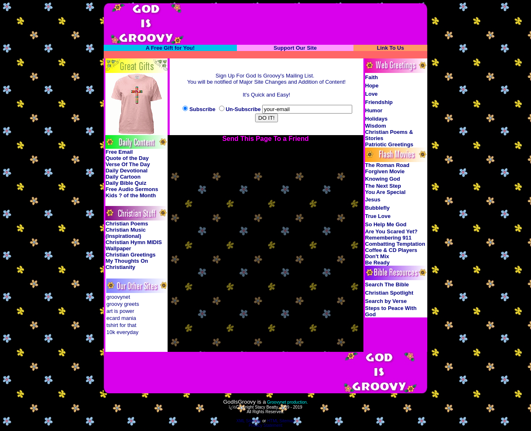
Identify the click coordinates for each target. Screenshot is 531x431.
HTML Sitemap (281, 421)
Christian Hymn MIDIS (133, 242)
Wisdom (375, 126)
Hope (372, 85)
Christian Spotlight (389, 293)
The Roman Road (387, 165)
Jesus (372, 199)
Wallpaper (118, 248)
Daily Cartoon (123, 177)
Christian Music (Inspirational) (125, 233)
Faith (371, 77)
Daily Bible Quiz (125, 183)
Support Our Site (295, 48)
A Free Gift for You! (170, 48)
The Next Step (383, 186)
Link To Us (390, 48)
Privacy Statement (265, 425)
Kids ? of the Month (130, 195)
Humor (373, 110)
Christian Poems (126, 223)
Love (371, 94)
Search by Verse (386, 301)
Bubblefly (377, 208)
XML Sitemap (248, 421)
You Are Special (385, 192)
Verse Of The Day (127, 164)
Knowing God (382, 179)
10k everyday (122, 332)
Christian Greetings (130, 255)
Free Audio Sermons (131, 189)
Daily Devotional (126, 170)
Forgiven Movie (384, 171)
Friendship (378, 102)
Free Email (119, 152)
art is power (120, 311)
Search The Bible (387, 284)
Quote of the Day (127, 158)
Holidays (376, 119)
